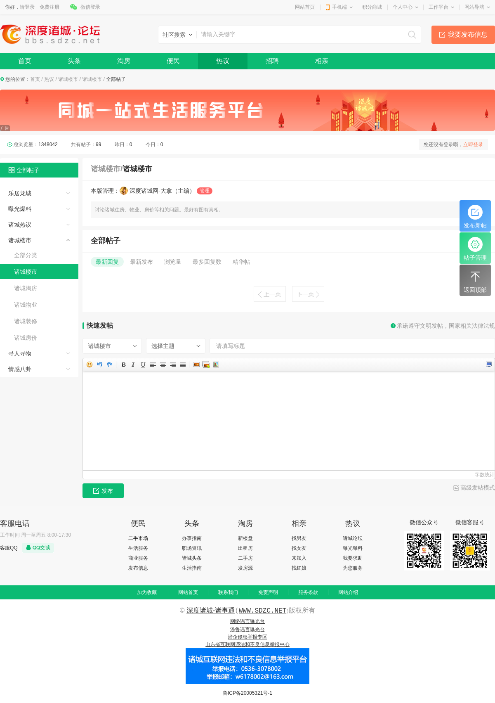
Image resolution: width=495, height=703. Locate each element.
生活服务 (138, 548)
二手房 (245, 558)
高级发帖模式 (477, 487)
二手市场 (138, 538)
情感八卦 (19, 369)
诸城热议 (19, 224)
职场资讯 (192, 548)
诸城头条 (192, 558)
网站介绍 (348, 592)
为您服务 (353, 568)
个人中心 (402, 7)
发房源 (245, 568)
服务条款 (308, 592)
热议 (222, 60)
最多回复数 (207, 261)
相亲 (321, 60)
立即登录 (473, 144)
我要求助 (353, 558)
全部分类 (25, 255)
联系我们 (228, 592)
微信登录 (90, 7)
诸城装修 (25, 321)
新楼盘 (245, 538)
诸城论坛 (353, 538)
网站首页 (305, 7)
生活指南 (192, 568)
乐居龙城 (19, 193)
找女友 (299, 548)
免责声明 (268, 592)
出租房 (245, 548)
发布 (103, 491)
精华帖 (241, 261)
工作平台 (438, 7)
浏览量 (173, 261)
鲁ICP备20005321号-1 (247, 693)
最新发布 (141, 261)
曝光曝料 (353, 548)
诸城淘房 (25, 288)
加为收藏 (147, 592)
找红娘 (299, 568)
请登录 (27, 7)
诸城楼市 (68, 79)
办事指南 (192, 538)
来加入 (299, 558)
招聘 (272, 60)
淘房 (123, 60)
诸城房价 (25, 337)
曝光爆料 (19, 209)
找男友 (299, 538)
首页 (24, 60)
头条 (74, 60)
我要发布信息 (468, 34)
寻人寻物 (19, 353)
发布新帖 (475, 217)
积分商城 (372, 7)
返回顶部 (475, 281)
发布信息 (138, 568)
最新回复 (107, 261)
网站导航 (474, 7)
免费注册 (49, 7)
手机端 (339, 7)
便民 (173, 60)
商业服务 (138, 558)
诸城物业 (25, 304)
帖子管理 (475, 249)
